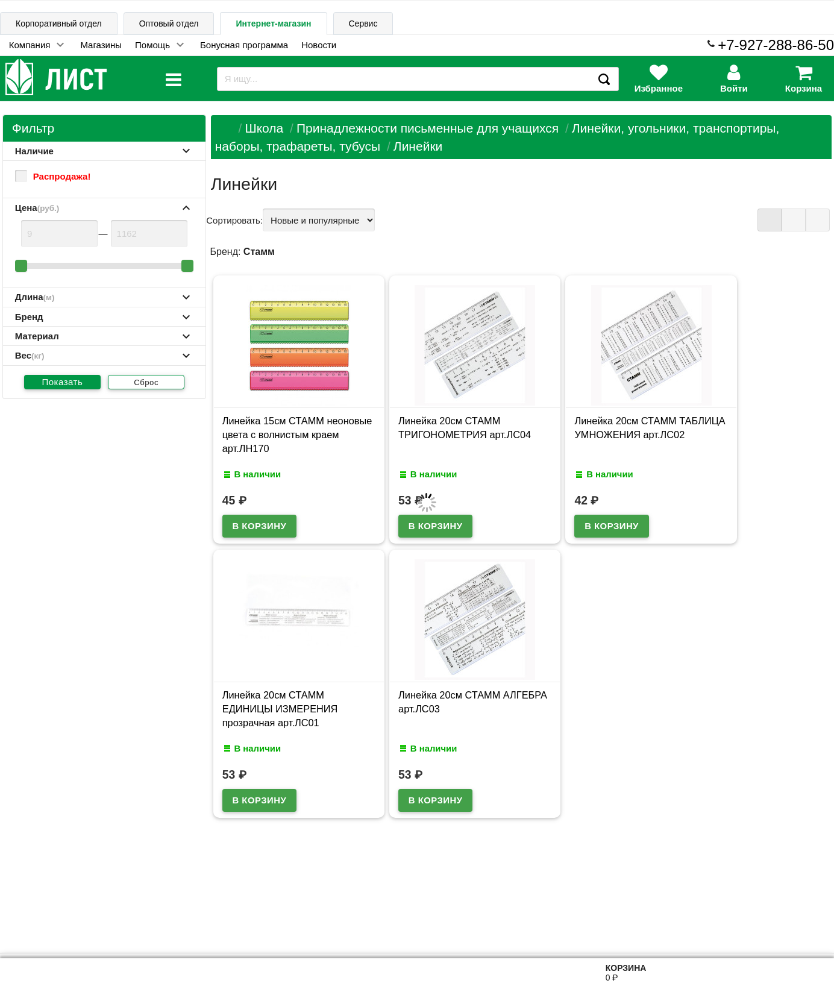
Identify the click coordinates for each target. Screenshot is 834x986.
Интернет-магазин (273, 23)
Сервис (363, 23)
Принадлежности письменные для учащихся (427, 128)
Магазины (101, 45)
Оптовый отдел (169, 23)
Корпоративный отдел (59, 23)
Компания (30, 45)
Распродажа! (53, 176)
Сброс (146, 382)
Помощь (152, 45)
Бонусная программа (244, 45)
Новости (318, 45)
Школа (264, 128)
